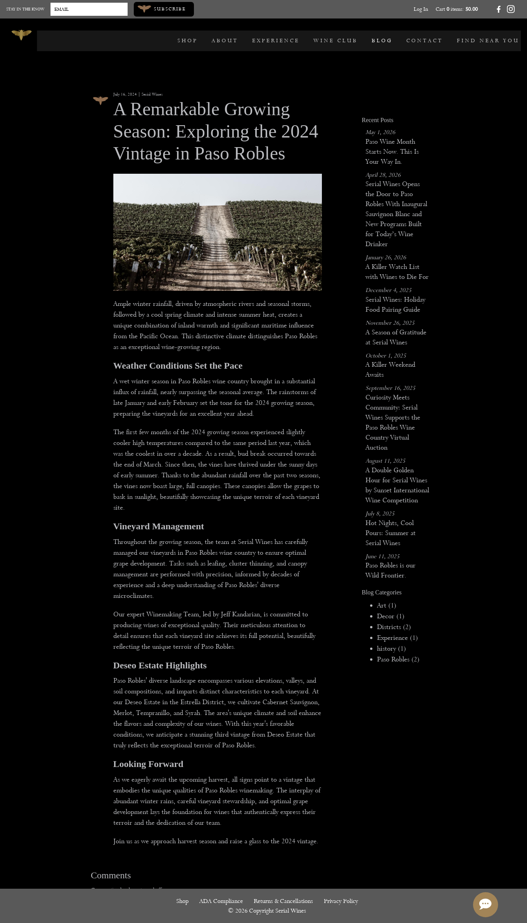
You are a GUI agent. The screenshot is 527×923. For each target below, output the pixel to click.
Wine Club (337, 35)
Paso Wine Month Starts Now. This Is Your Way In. (392, 151)
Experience (277, 35)
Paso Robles (398, 659)
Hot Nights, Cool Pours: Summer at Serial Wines (390, 533)
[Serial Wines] (21, 35)
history (391, 648)
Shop (189, 35)
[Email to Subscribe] (89, 9)
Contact (426, 35)
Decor (390, 616)
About (226, 35)
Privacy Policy (342, 902)
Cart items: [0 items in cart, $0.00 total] (457, 9)
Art (386, 605)
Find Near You (489, 35)
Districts (394, 627)
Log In (421, 9)
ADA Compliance (222, 902)
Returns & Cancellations (284, 902)
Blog (383, 35)
